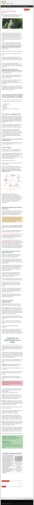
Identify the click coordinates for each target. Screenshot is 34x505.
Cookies (6, 503)
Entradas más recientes (4, 483)
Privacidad (8, 503)
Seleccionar (26, 11)
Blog (16, 6)
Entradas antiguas (20, 483)
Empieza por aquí (4, 6)
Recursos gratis (26, 6)
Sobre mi (19, 6)
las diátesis (21, 63)
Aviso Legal (3, 503)
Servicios (13, 6)
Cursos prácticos (9, 6)
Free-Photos (12, 30)
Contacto (22, 6)
